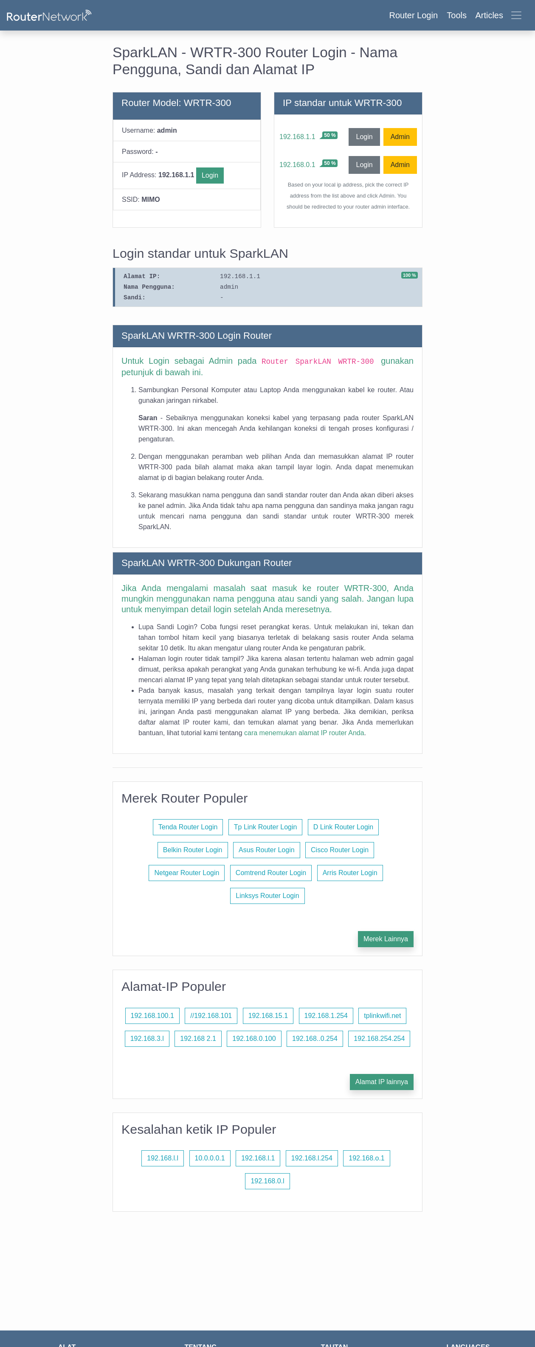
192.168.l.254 (311, 1158)
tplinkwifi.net (382, 1015)
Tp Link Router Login (265, 827)
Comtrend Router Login (271, 872)
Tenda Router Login (188, 827)
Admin (400, 136)
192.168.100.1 (152, 1015)
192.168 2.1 (198, 1038)
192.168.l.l (162, 1158)
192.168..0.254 (315, 1038)
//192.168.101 (211, 1015)
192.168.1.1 (297, 136)
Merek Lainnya (385, 939)
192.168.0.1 (297, 164)
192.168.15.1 (268, 1015)
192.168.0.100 (254, 1038)
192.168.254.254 (379, 1038)
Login (210, 175)
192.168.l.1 (258, 1158)
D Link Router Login (343, 827)
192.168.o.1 (367, 1158)
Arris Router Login (350, 872)
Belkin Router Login (192, 849)
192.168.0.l (267, 1181)
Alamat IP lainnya (381, 1081)
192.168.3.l (147, 1038)
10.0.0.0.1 (210, 1158)
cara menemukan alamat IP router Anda (304, 732)
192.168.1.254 (326, 1015)
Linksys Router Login (267, 895)
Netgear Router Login (186, 872)
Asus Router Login (267, 849)
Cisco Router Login (340, 849)
